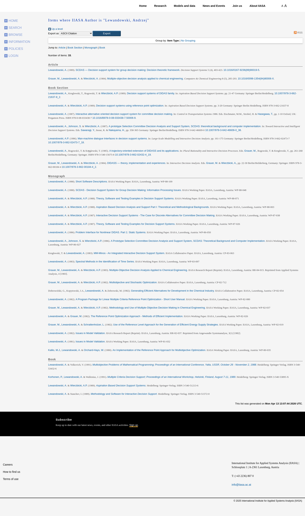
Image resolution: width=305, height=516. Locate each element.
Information (19, 41)
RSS (298, 32)
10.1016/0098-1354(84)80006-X (256, 78)
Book (102, 47)
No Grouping (188, 40)
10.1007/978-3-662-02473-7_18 (66, 142)
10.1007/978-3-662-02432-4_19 (133, 154)
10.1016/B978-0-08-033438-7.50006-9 (114, 117)
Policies (16, 48)
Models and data (184, 5)
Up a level (55, 28)
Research (160, 5)
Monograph (90, 47)
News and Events (214, 5)
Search (15, 27)
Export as (53, 33)
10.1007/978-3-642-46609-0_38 (223, 130)
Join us (237, 5)
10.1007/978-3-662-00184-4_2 (79, 166)
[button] (107, 33)
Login (13, 55)
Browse (16, 34)
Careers (8, 464)
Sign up (133, 425)
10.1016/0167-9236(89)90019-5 (241, 70)
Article (61, 47)
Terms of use (10, 479)
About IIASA (258, 5)
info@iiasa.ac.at (241, 484)
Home (143, 5)
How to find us (11, 471)
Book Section (74, 47)
